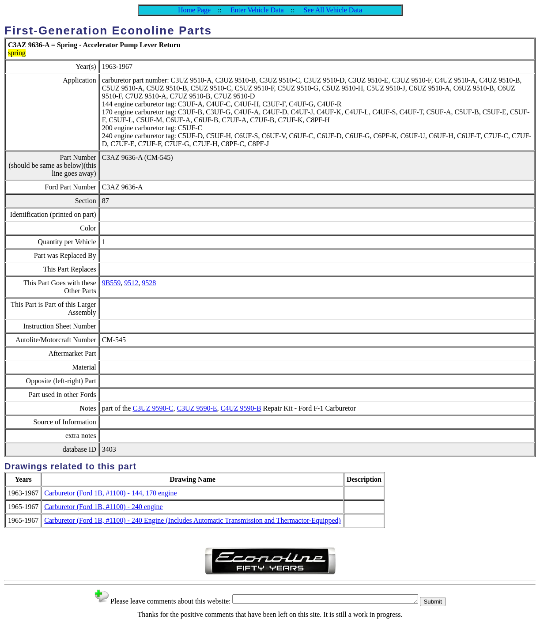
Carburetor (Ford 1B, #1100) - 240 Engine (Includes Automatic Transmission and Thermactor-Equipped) (192, 520)
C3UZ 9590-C (152, 408)
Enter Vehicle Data (257, 10)
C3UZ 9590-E (197, 408)
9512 (131, 283)
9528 (149, 283)
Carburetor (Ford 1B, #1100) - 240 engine (103, 506)
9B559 (111, 283)
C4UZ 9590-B (241, 408)
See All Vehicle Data (332, 10)
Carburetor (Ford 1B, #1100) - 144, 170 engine (110, 493)
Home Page (194, 10)
